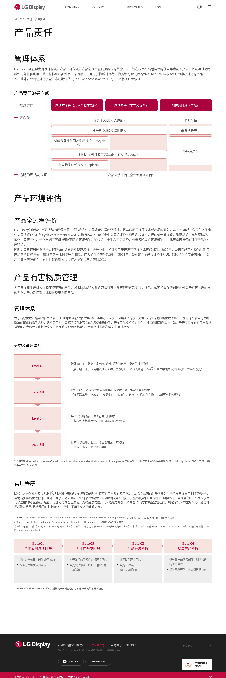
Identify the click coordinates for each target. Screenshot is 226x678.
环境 (29, 19)
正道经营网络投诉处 (197, 664)
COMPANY (72, 7)
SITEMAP (131, 645)
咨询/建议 (116, 645)
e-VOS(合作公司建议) (70, 645)
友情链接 (187, 645)
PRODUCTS (100, 7)
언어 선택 (199, 7)
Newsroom (98, 661)
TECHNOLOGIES (131, 7)
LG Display (30, 7)
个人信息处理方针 (96, 645)
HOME (16, 19)
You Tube (71, 661)
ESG (158, 7)
